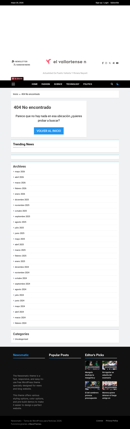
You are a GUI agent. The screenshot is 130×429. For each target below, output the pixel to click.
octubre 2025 (21, 211)
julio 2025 (19, 227)
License (99, 421)
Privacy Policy (112, 421)
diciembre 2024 (22, 267)
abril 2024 (19, 312)
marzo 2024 (20, 317)
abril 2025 (19, 244)
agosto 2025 (20, 222)
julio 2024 (19, 295)
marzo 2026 (20, 182)
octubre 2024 (21, 278)
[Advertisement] (65, 30)
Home (34, 84)
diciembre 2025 (22, 199)
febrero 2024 (20, 323)
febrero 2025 (20, 256)
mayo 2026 (20, 171)
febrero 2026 (20, 188)
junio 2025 (19, 233)
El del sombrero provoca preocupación (92, 395)
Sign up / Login (102, 3)
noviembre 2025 (22, 205)
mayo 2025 (20, 239)
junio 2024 (19, 300)
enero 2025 (20, 261)
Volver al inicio (49, 131)
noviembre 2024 (22, 272)
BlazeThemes (35, 424)
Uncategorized (21, 339)
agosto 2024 (20, 289)
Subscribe (114, 3)
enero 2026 (20, 194)
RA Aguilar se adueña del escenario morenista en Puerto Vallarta (108, 377)
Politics (87, 84)
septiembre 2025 (22, 216)
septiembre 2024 (22, 284)
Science (58, 84)
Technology (72, 84)
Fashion (46, 84)
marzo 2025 (20, 250)
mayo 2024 (20, 306)
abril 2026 (19, 177)
